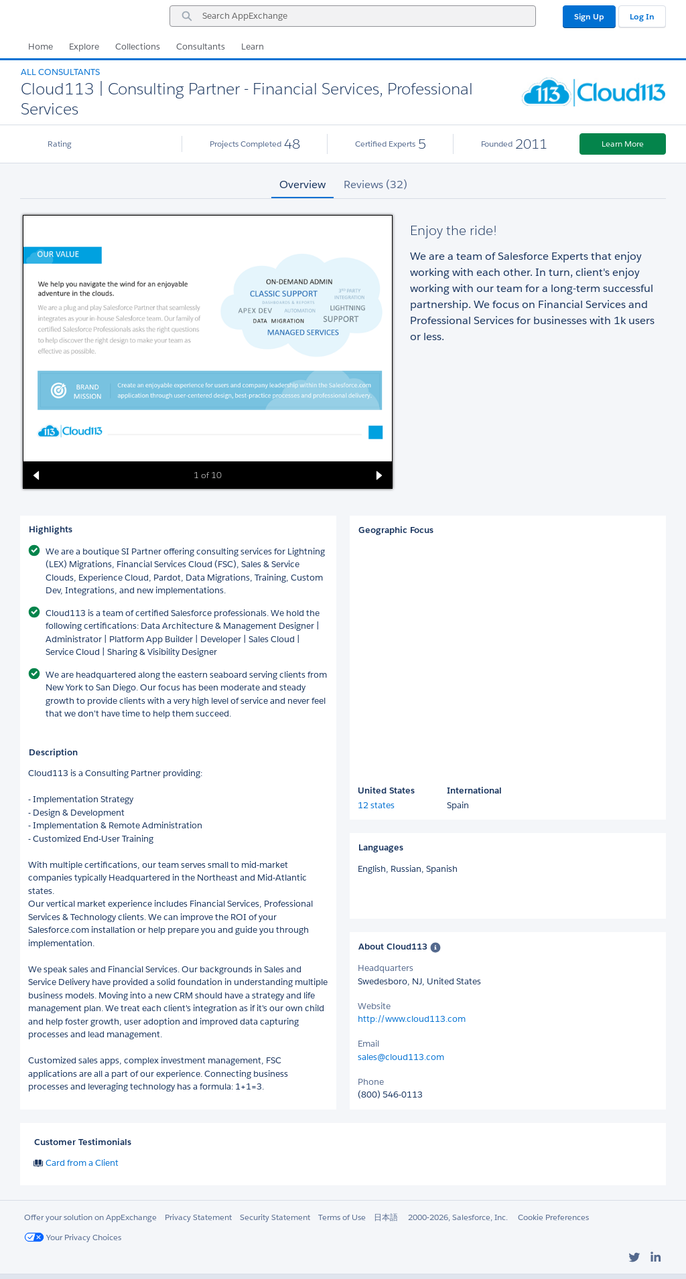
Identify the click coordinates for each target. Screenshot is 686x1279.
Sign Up (589, 16)
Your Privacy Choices (72, 1237)
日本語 (386, 1217)
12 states (376, 805)
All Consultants (60, 72)
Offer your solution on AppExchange (90, 1217)
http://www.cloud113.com (412, 1019)
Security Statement (275, 1217)
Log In (642, 16)
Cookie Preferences (553, 1217)
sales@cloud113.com (401, 1057)
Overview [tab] (302, 184)
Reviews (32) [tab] (375, 184)
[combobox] (352, 16)
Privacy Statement (198, 1217)
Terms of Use (342, 1217)
